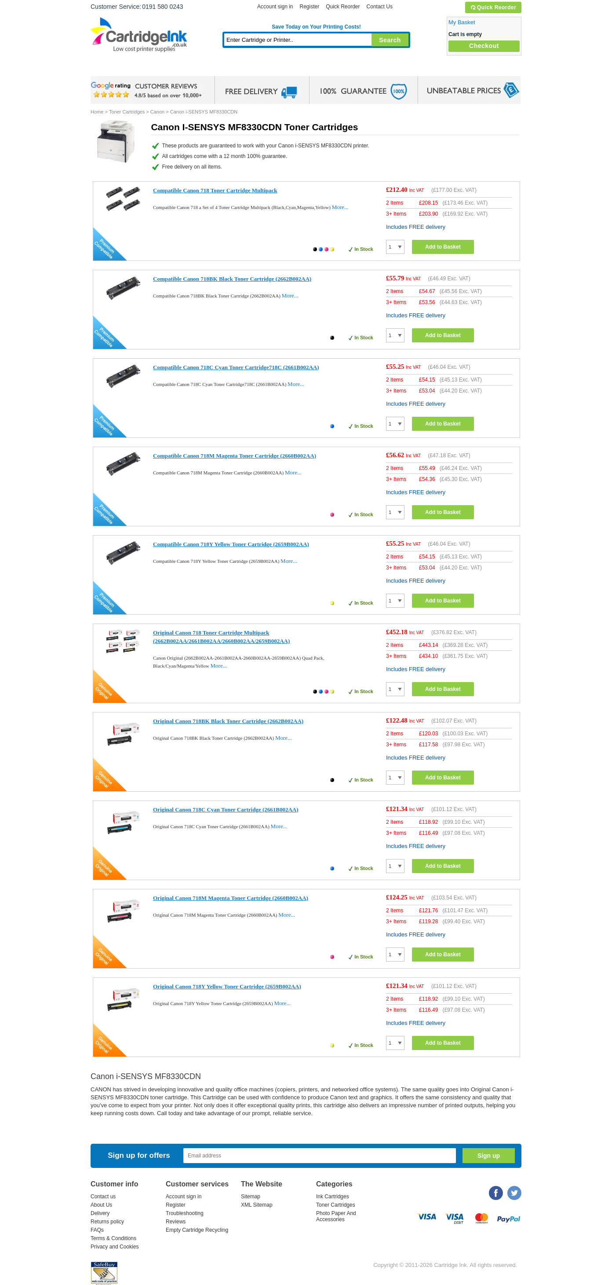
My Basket (461, 22)
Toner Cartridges (225, 68)
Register (309, 7)
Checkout (484, 45)
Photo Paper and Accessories (318, 68)
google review (148, 90)
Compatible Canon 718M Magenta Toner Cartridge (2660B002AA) (234, 455)
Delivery (100, 1213)
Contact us (103, 1196)
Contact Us (380, 7)
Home (108, 68)
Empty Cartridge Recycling (197, 1230)
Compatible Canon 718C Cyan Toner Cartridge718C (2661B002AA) (236, 367)
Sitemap (250, 1196)
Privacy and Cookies (114, 1247)
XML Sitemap (257, 1205)
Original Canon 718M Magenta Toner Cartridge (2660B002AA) (230, 898)
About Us (101, 1205)
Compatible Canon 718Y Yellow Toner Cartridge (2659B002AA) (231, 544)
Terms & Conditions (113, 1238)
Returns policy (107, 1222)
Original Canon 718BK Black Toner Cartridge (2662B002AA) (228, 721)
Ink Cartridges (157, 68)
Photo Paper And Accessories (336, 1216)
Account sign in (275, 7)
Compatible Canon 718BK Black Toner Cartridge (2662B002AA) (232, 278)
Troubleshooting (185, 1213)
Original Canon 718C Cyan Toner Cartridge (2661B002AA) (226, 809)
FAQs (97, 1230)
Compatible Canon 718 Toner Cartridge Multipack (215, 190)
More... (340, 207)
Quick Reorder (493, 7)
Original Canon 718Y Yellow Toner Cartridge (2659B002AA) (227, 986)
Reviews (176, 1222)
